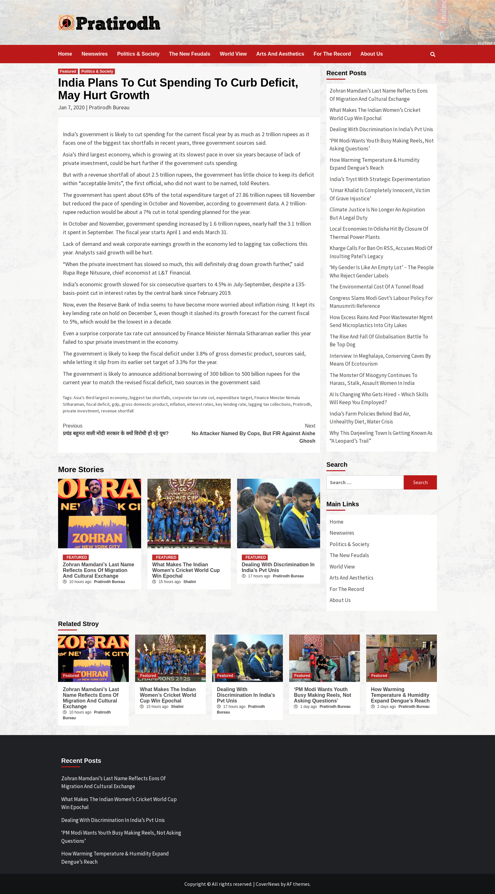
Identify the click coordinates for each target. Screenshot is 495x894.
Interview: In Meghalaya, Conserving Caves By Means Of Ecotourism (380, 360)
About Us (372, 54)
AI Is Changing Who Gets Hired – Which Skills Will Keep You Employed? (379, 398)
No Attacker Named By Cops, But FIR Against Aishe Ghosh (252, 433)
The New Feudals (189, 54)
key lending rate (231, 404)
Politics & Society (138, 54)
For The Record (332, 54)
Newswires (94, 54)
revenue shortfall (117, 411)
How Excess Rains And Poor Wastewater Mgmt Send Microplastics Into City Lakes (381, 321)
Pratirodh (302, 404)
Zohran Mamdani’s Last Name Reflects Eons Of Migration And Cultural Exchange (98, 570)
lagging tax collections (269, 404)
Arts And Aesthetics (280, 54)
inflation (177, 404)
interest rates (200, 404)
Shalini (189, 582)
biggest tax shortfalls (150, 397)
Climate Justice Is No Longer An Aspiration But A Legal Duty (377, 213)
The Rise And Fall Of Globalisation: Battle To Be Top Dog (379, 340)
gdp (115, 404)
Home (65, 54)
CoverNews (268, 884)
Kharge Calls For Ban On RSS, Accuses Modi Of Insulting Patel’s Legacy (381, 252)
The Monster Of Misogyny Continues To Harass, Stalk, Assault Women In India (373, 379)
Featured (68, 71)
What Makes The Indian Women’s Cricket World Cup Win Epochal (186, 570)
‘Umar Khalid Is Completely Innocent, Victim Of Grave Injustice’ (380, 194)
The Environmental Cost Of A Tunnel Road (377, 286)
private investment (81, 411)
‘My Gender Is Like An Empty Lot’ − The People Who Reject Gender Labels (382, 271)
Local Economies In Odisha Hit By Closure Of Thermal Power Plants (379, 232)
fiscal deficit (98, 404)
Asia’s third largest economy (101, 397)
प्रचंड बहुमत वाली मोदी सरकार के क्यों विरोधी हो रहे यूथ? (126, 429)
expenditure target (234, 397)
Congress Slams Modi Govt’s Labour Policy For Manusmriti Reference (381, 302)
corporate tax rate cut (193, 397)
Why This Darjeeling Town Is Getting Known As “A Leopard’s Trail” (381, 437)
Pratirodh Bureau (109, 582)
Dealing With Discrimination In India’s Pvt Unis (278, 567)
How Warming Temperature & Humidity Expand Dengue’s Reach (375, 164)
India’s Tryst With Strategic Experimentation (380, 179)
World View (233, 54)
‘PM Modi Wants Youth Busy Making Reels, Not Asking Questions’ (382, 144)
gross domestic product (145, 404)
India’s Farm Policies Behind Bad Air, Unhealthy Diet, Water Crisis (370, 417)
